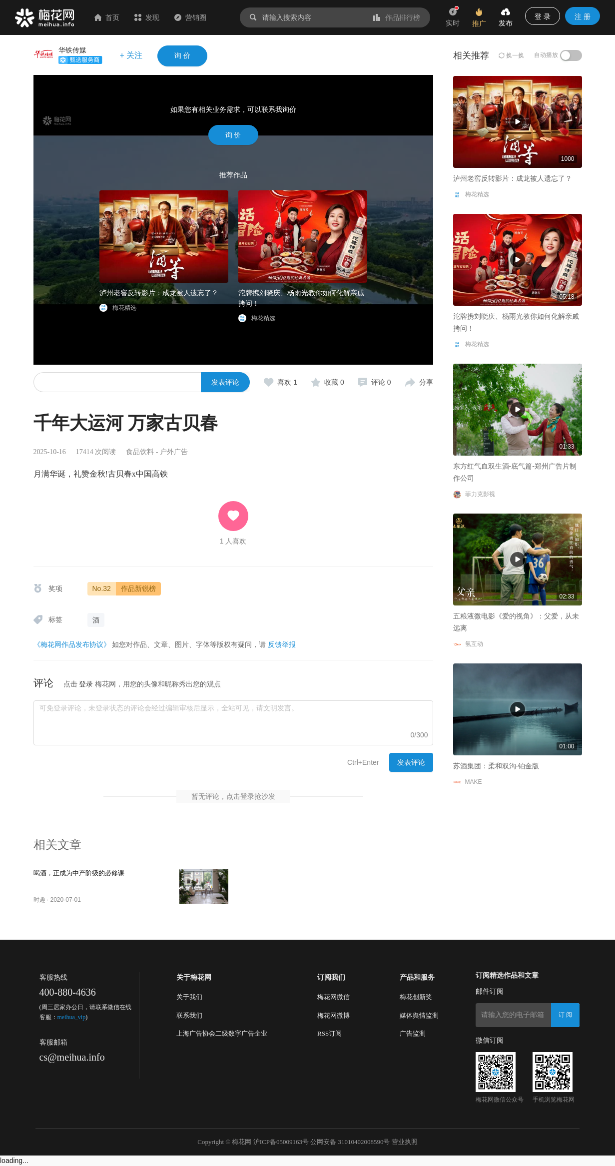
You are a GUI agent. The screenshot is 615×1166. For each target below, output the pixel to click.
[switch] (571, 55)
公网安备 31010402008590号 (350, 1142)
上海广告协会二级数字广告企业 (221, 1033)
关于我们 (189, 997)
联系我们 (189, 1015)
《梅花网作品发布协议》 (71, 644)
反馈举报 (282, 644)
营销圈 (190, 17)
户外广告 (174, 452)
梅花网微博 (333, 1015)
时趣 (39, 899)
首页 (106, 17)
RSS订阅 (329, 1033)
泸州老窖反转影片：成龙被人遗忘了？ (158, 293)
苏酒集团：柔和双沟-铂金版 (496, 766)
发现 (146, 17)
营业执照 (405, 1142)
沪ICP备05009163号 (281, 1142)
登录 (86, 684)
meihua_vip (71, 1017)
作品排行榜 (396, 17)
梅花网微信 (333, 997)
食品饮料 (140, 452)
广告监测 (413, 1033)
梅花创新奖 (416, 997)
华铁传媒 (72, 50)
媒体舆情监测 (419, 1015)
